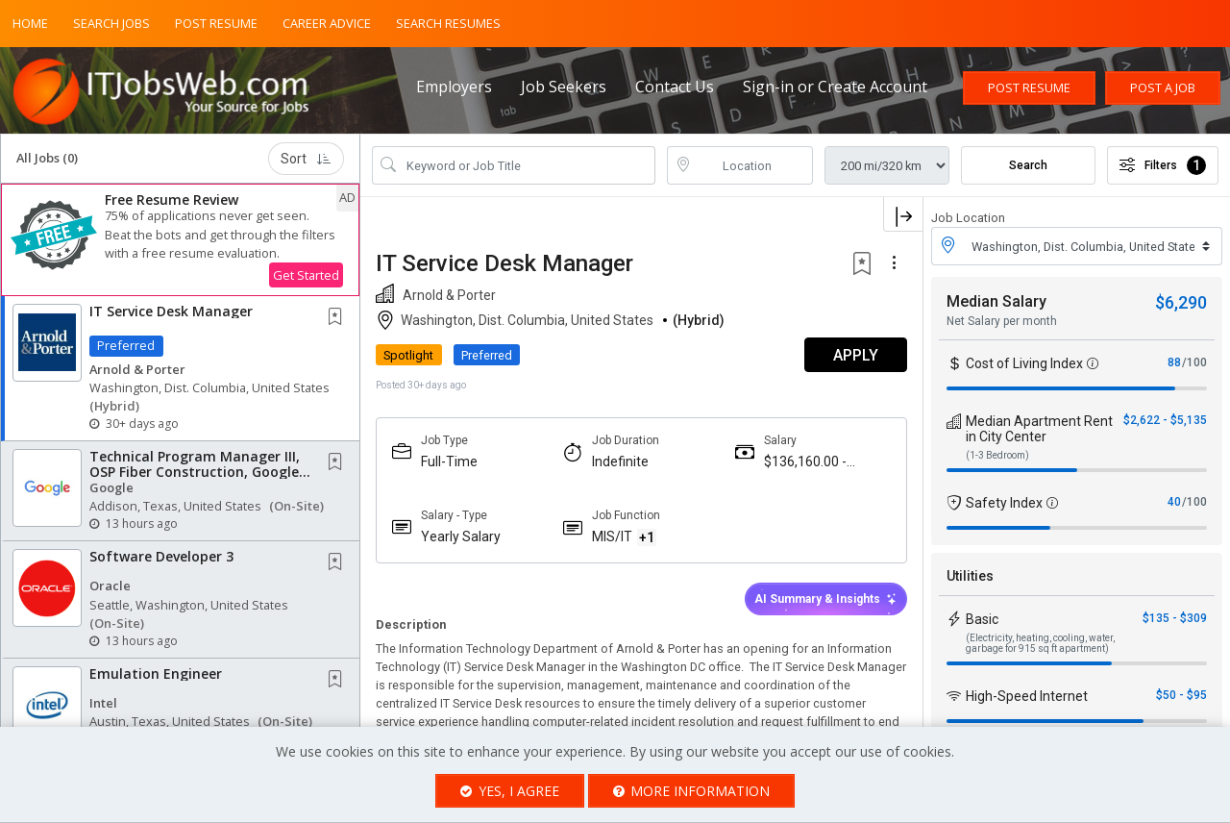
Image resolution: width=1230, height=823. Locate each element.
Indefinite (620, 461)
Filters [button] (1162, 165)
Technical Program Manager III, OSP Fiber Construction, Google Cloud (194, 471)
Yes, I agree (509, 791)
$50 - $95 (1181, 695)
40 (1174, 502)
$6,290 (1181, 302)
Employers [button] (454, 86)
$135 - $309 (1175, 618)
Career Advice (327, 23)
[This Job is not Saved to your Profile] (339, 318)
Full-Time (449, 461)
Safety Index (1004, 503)
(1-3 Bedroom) (997, 455)
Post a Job (1162, 87)
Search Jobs (111, 23)
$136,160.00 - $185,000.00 (805, 462)
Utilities (970, 576)
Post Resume (216, 23)
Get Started (306, 275)
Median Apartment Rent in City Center (1039, 428)
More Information (692, 791)
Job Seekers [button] (563, 86)
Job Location (968, 218)
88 (1174, 362)
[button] (180, 240)
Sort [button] (306, 158)
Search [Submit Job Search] (1028, 165)
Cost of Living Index (1024, 363)
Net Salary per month (1002, 321)
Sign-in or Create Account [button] (835, 86)
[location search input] (754, 165)
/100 (1194, 362)
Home (30, 23)
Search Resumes (448, 23)
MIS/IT (612, 536)
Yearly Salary (461, 536)
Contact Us (674, 86)
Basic (982, 619)
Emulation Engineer (155, 673)
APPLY (855, 355)
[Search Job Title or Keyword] (527, 165)
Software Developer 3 (161, 556)
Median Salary (996, 301)
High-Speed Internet (1027, 696)
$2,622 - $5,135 (1165, 420)
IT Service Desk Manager (171, 311)
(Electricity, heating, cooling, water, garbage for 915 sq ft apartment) (1040, 643)
